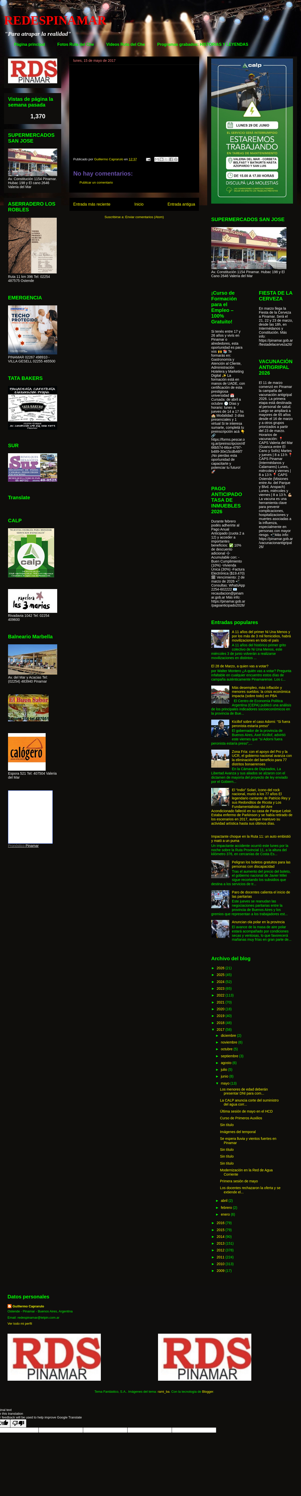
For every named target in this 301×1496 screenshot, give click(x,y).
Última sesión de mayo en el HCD (246, 1111)
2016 (221, 1223)
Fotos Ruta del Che (75, 44)
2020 (221, 1009)
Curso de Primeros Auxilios (241, 1118)
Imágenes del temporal (238, 1132)
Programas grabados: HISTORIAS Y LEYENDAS (202, 44)
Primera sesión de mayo (239, 1181)
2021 (221, 1002)
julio (224, 1070)
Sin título (227, 1125)
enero (226, 1214)
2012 (221, 1250)
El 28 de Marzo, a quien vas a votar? (239, 666)
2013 (221, 1243)
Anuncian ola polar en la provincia (258, 922)
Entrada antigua (181, 204)
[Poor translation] (18, 1423)
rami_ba (164, 1391)
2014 (221, 1237)
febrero (227, 1208)
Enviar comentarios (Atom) (144, 217)
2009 (221, 1271)
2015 (221, 1230)
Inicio (138, 204)
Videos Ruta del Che (125, 44)
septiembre (230, 1056)
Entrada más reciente (91, 204)
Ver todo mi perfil (20, 1323)
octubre (227, 1049)
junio (225, 1076)
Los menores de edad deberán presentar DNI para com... (244, 1091)
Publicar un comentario (96, 182)
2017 (221, 1030)
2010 (221, 1264)
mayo (225, 1083)
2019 (221, 1016)
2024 (221, 982)
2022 (221, 995)
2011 (221, 1257)
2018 (221, 1023)
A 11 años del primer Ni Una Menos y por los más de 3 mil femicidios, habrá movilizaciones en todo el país (261, 636)
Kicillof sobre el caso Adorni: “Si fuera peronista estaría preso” (261, 724)
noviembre (229, 1042)
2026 (221, 968)
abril (224, 1201)
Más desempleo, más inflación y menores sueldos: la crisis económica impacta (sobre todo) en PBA (261, 692)
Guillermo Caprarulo (28, 1306)
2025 (221, 975)
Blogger (207, 1391)
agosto (226, 1063)
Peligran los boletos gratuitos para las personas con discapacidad (261, 864)
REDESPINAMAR (55, 20)
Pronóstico (16, 846)
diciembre (229, 1036)
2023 (221, 988)
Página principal (29, 44)
